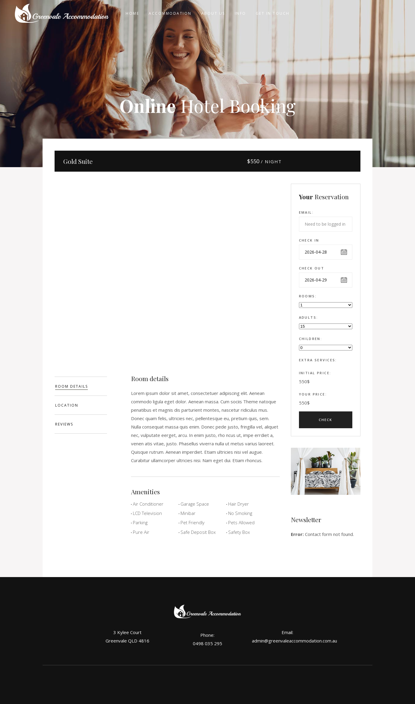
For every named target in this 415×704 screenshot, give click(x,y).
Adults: (308, 317)
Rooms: (308, 296)
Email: (306, 212)
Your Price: (313, 394)
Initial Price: (315, 373)
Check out (311, 268)
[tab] (81, 386)
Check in (309, 240)
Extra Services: (318, 360)
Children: (310, 338)
